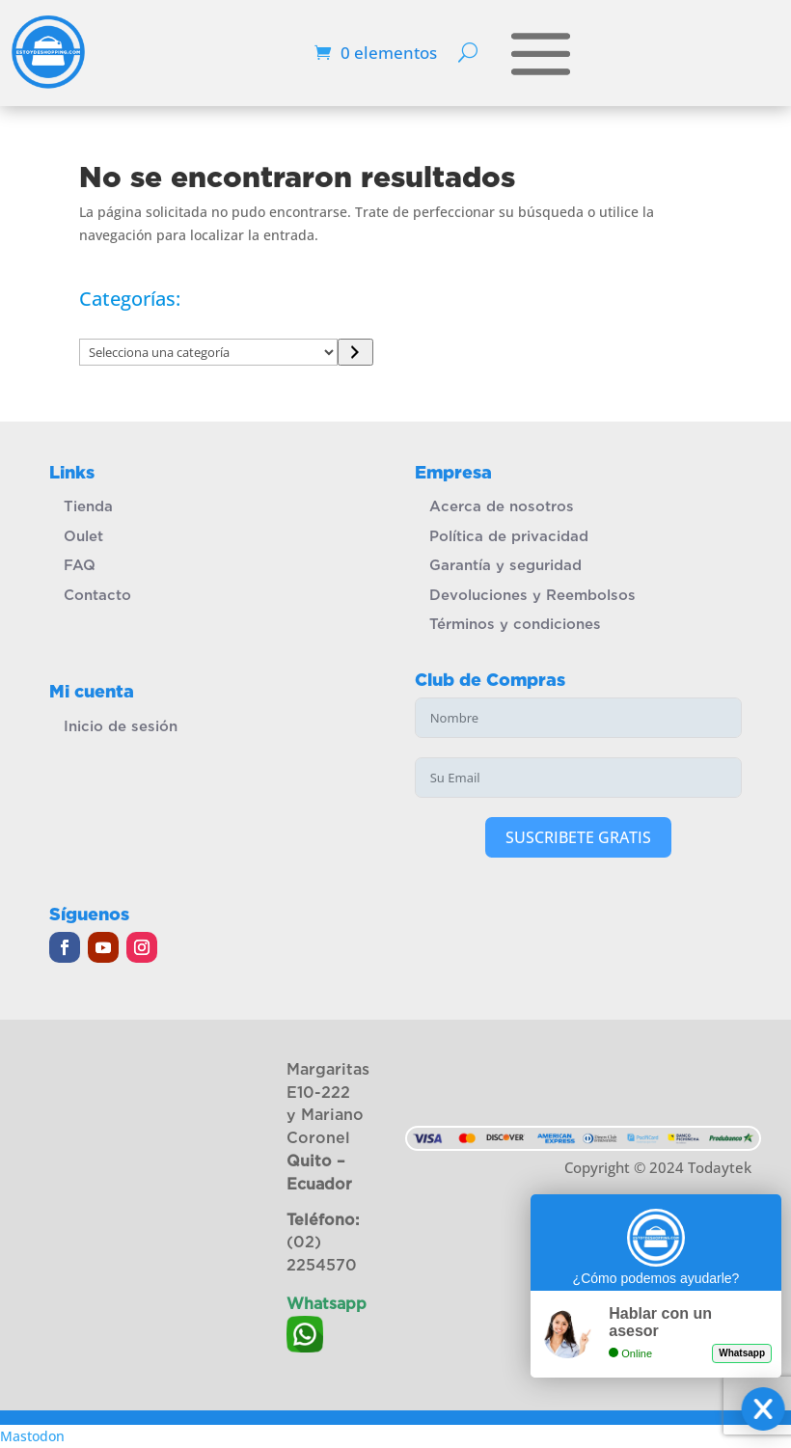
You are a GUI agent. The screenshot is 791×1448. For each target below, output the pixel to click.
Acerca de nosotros (501, 506)
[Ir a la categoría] (355, 352)
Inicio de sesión (120, 726)
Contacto (97, 595)
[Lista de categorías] (208, 352)
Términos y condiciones (515, 624)
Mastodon (32, 1436)
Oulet (83, 536)
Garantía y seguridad (505, 565)
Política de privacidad (508, 536)
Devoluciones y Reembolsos (532, 595)
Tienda (88, 506)
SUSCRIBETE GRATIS (578, 837)
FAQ (79, 565)
